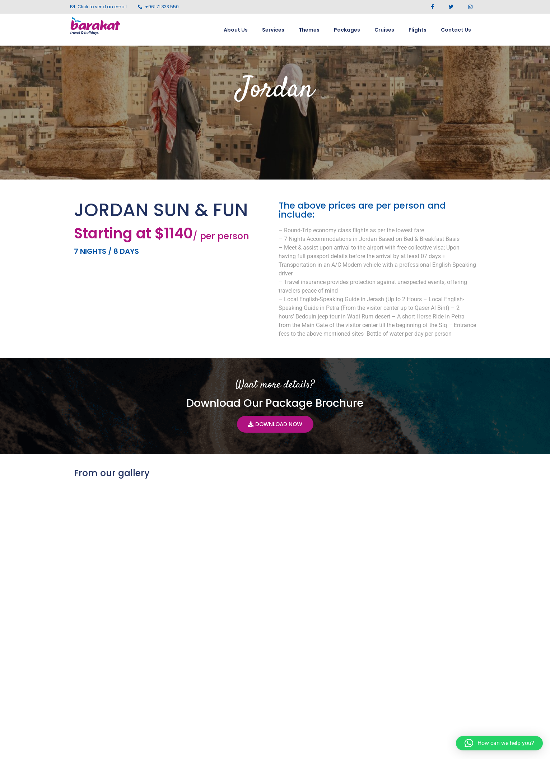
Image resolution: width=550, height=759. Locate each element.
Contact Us (456, 29)
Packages (347, 29)
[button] (499, 743)
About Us (236, 29)
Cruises (384, 29)
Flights (418, 29)
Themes (309, 29)
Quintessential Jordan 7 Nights (408, 633)
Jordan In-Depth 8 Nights (133, 633)
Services (273, 29)
